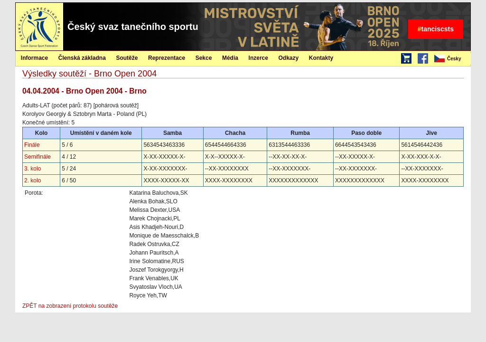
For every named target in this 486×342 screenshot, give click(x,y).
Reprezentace (166, 58)
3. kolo (32, 168)
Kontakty (321, 58)
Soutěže (127, 58)
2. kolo (32, 180)
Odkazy (289, 58)
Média (230, 58)
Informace (34, 58)
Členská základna (82, 58)
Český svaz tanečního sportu (132, 26)
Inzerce (258, 58)
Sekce (204, 58)
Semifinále (37, 156)
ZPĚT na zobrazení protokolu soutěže (70, 306)
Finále (32, 145)
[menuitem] (452, 59)
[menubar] (452, 59)
